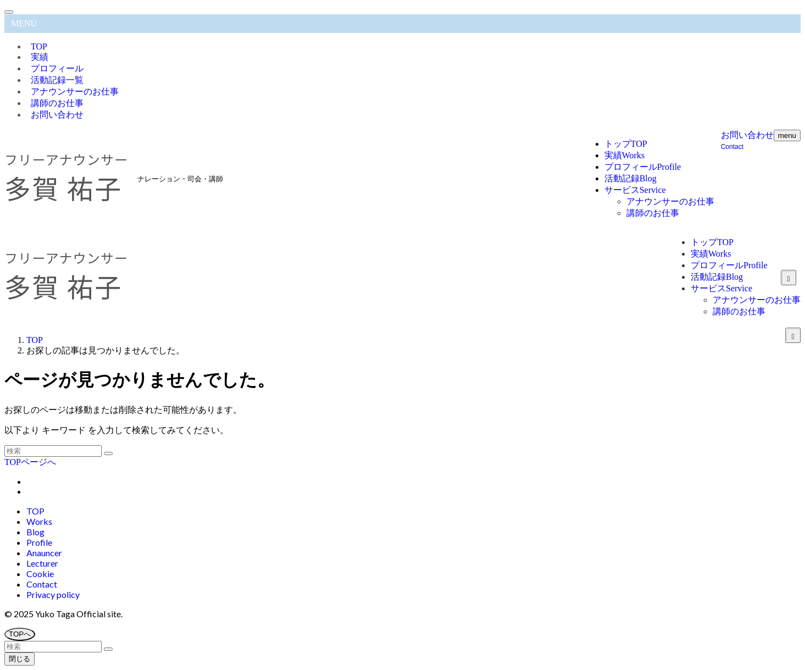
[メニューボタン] (787, 135)
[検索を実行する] (108, 453)
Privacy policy (53, 594)
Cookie (40, 573)
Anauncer (44, 552)
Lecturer (42, 563)
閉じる (19, 659)
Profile (39, 542)
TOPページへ (30, 462)
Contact (41, 584)
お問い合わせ (57, 114)
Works (39, 521)
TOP (35, 511)
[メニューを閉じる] (8, 12)
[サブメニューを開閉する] (793, 335)
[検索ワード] (53, 451)
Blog (35, 532)
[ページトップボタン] (19, 634)
